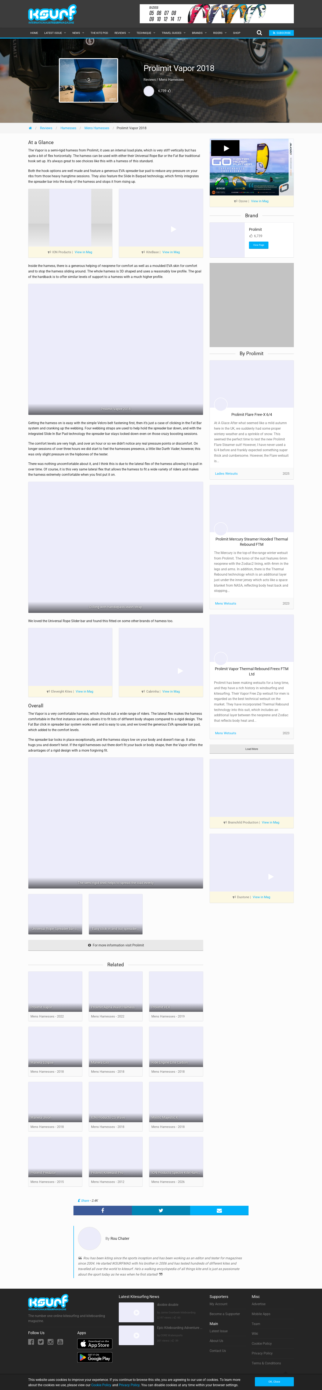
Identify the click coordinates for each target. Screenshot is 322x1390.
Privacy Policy (262, 1353)
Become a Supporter (225, 1314)
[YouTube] (60, 1343)
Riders (217, 32)
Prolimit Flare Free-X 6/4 (251, 414)
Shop (236, 32)
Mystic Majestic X (164, 1117)
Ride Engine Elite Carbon (169, 1062)
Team (256, 1324)
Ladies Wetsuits (226, 474)
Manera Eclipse (41, 1062)
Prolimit (255, 229)
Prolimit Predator (43, 1173)
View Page (258, 245)
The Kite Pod (99, 32)
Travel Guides (171, 32)
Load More (251, 749)
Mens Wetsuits (225, 603)
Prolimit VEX (160, 1007)
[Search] (259, 33)
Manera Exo (100, 1062)
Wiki (255, 1334)
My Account (218, 1304)
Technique (144, 32)
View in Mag (83, 252)
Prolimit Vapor (41, 1007)
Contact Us (218, 1351)
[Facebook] (31, 1343)
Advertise (258, 1304)
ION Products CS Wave (108, 1117)
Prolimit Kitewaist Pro (107, 1173)
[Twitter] (41, 1343)
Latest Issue (53, 32)
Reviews (120, 32)
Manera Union (40, 1117)
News (76, 32)
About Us (216, 1341)
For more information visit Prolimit (115, 945)
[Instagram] (51, 1343)
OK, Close (274, 1381)
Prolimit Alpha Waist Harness (113, 1007)
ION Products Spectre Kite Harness (177, 1173)
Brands (197, 32)
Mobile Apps (261, 1314)
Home (34, 32)
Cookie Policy (262, 1344)
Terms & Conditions (266, 1363)
